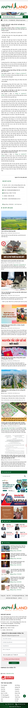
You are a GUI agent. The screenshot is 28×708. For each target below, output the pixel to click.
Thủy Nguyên (4, 685)
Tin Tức (5, 20)
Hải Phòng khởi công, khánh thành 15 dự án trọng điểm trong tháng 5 (17, 579)
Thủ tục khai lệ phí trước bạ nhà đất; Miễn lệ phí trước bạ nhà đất (14, 293)
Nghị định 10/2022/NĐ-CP (20, 265)
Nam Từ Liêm (4, 693)
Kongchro (17, 689)
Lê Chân (17, 699)
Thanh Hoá (17, 697)
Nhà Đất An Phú (10, 673)
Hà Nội (16, 701)
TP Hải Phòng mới (5, 697)
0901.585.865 (23, 526)
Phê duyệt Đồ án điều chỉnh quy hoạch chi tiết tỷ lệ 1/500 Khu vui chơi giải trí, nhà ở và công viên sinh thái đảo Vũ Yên (13, 457)
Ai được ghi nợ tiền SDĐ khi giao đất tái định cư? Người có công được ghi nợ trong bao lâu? (13, 423)
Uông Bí (3, 687)
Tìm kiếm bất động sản (8, 17)
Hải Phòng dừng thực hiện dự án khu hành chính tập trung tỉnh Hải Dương (17, 547)
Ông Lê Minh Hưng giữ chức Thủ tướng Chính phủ (17, 562)
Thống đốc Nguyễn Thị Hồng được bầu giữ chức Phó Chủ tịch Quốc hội (18, 555)
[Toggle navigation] (25, 16)
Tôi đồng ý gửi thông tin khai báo (12, 659)
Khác (2, 701)
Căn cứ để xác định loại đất (8, 231)
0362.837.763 (10, 534)
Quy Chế (9, 595)
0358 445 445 (11, 195)
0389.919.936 (23, 534)
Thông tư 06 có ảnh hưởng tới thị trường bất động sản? (13, 390)
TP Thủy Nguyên (5, 695)
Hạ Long (17, 695)
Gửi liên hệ (14, 663)
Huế (2, 699)
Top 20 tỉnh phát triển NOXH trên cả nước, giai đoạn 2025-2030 (17, 571)
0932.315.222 (10, 526)
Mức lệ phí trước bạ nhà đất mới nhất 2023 (12, 261)
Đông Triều (17, 693)
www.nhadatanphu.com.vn (14, 198)
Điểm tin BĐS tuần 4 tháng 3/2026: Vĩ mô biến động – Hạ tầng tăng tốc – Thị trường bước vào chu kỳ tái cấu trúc (17, 587)
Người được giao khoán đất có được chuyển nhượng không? (13, 325)
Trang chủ (3, 595)
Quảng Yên (17, 687)
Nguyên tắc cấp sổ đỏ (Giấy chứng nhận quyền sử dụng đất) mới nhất (13, 358)
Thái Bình (3, 691)
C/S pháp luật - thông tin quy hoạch (17, 20)
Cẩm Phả (3, 689)
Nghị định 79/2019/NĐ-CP (10, 428)
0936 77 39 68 (12, 193)
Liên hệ (20, 598)
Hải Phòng (17, 685)
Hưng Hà (17, 691)
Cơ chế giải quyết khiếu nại (18, 595)
